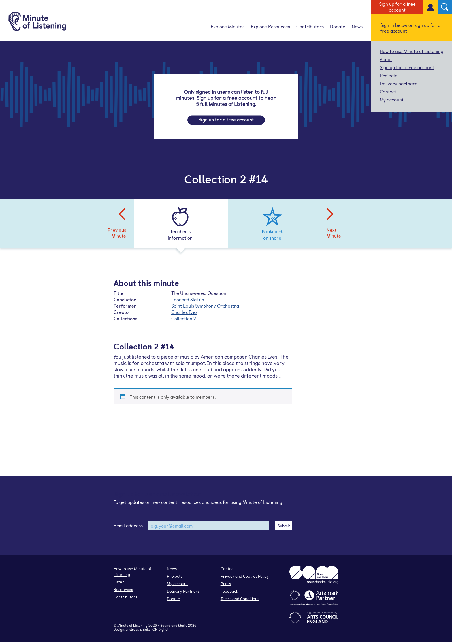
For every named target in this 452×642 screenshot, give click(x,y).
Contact (388, 91)
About (386, 59)
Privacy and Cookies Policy (245, 576)
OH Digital (160, 629)
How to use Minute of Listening (411, 51)
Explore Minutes (227, 26)
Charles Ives (184, 311)
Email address (128, 525)
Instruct (132, 629)
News (357, 26)
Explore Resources (270, 26)
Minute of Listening (132, 625)
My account (392, 99)
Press (226, 584)
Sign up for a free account (397, 6)
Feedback (229, 591)
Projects (388, 75)
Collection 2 (183, 318)
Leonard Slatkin (187, 299)
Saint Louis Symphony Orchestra (205, 305)
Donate (337, 26)
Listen (119, 582)
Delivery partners (398, 83)
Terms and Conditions (240, 599)
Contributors (310, 26)
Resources (123, 589)
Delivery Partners (183, 591)
